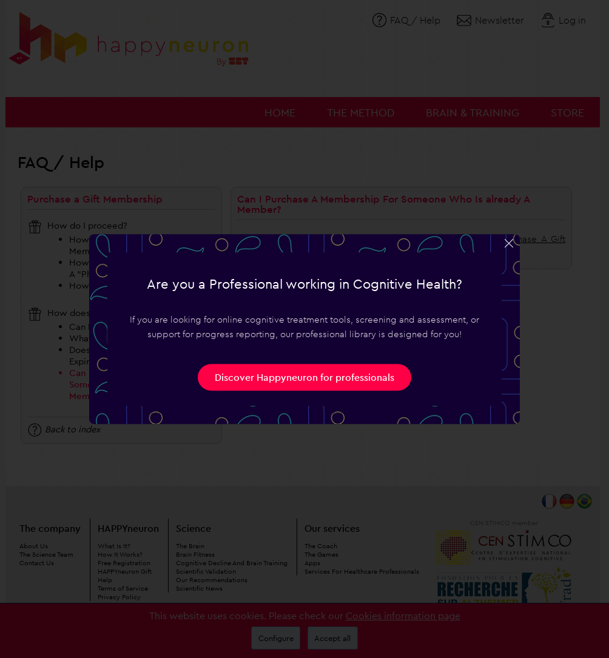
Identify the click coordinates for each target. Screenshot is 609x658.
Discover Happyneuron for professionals (304, 377)
